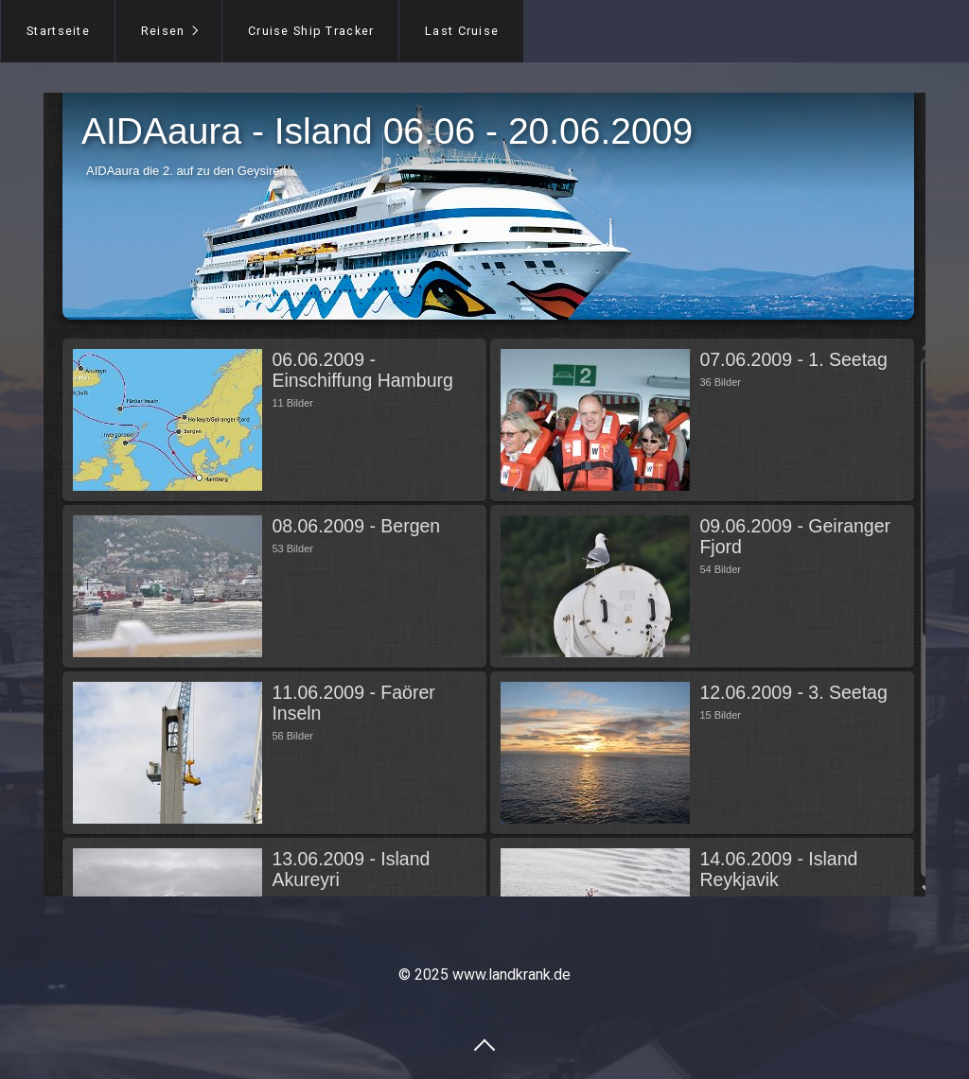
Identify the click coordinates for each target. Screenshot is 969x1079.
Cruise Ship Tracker (311, 31)
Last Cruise (462, 31)
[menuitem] (58, 31)
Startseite (58, 31)
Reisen (163, 31)
